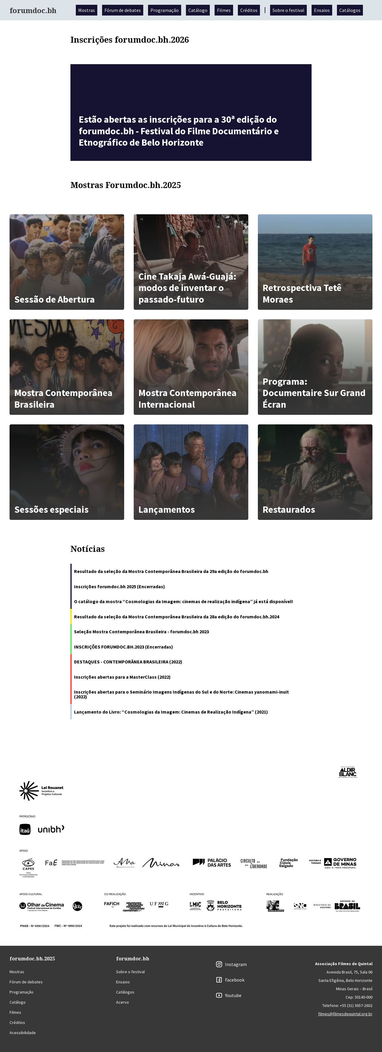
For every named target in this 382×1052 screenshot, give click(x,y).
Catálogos (350, 10)
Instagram (236, 964)
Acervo (122, 1002)
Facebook (234, 980)
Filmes (224, 10)
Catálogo (197, 10)
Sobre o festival (288, 10)
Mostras (86, 10)
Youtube (233, 995)
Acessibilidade (23, 1032)
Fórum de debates (122, 10)
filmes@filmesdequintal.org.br (345, 1013)
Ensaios (322, 10)
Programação (164, 10)
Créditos (249, 10)
